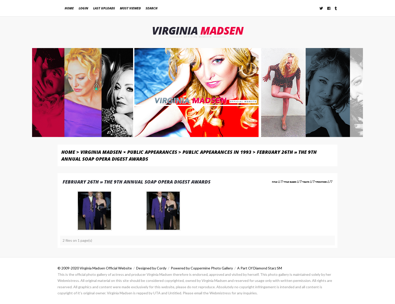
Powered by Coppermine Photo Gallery (202, 268)
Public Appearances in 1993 (216, 152)
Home (69, 8)
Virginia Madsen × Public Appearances (128, 152)
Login (83, 8)
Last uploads (104, 8)
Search (152, 8)
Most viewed (130, 8)
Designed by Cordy (151, 268)
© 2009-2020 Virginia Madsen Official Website (95, 268)
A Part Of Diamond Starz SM (259, 268)
